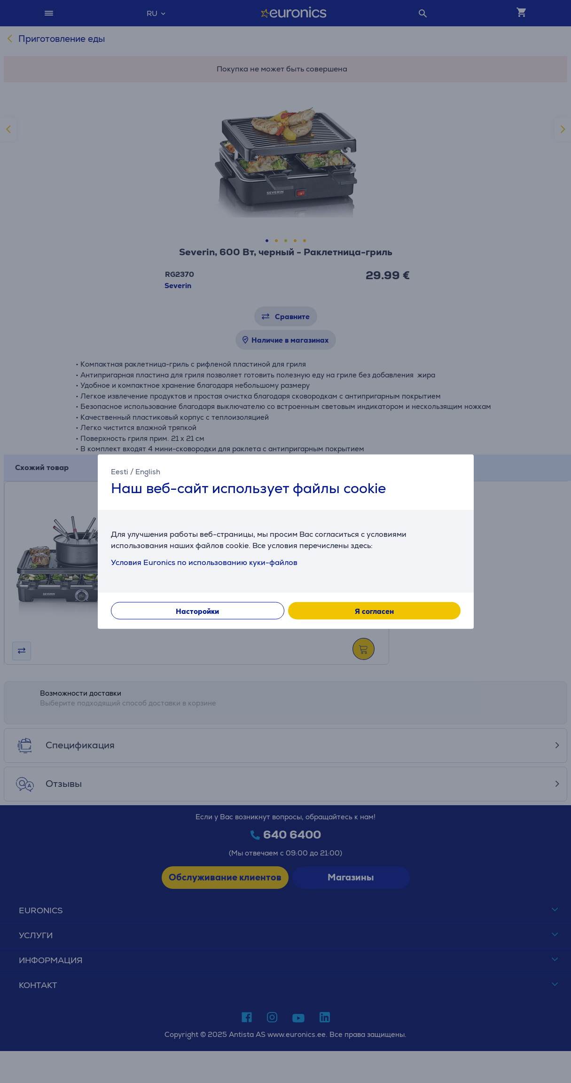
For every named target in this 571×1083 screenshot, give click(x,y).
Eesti (119, 471)
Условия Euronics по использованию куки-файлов (204, 562)
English (147, 471)
